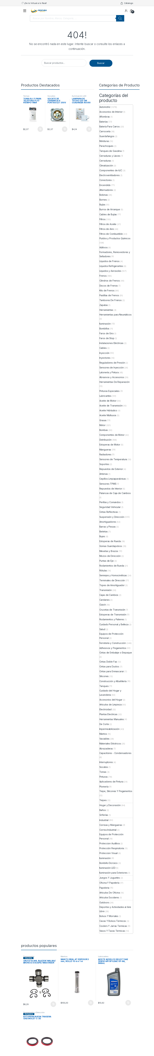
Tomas (26, 96)
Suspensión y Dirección (34, 1012)
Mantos (64, 956)
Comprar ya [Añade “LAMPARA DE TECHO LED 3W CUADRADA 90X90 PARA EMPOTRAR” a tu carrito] (89, 129)
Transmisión (28, 956)
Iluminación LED (79, 96)
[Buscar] (120, 18)
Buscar (101, 63)
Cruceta (28, 958)
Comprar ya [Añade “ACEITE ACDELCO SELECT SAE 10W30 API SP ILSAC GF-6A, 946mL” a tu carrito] (128, 1002)
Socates (51, 96)
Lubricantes (103, 956)
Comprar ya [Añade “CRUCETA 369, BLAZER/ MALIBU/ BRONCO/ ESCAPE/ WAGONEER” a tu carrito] (53, 1004)
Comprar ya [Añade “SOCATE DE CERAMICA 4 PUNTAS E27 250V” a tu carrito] (64, 129)
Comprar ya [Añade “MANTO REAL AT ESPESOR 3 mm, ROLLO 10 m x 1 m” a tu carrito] (91, 1002)
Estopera (29, 1014)
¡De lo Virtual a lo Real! (34, 3)
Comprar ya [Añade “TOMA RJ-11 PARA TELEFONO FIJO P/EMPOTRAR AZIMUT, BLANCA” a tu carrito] (40, 129)
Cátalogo (126, 3)
